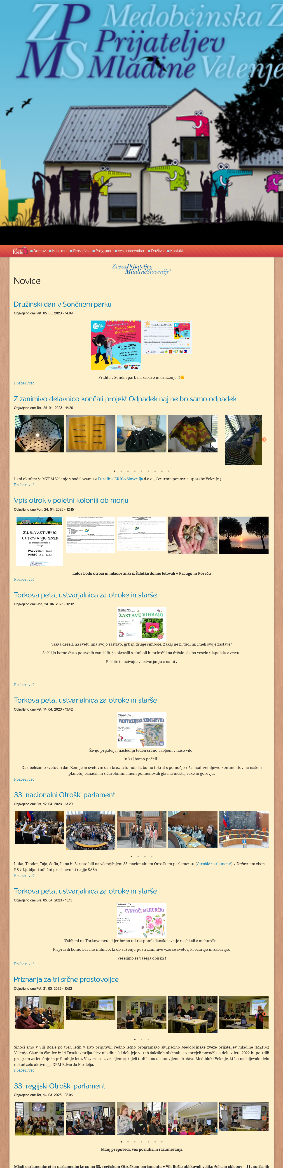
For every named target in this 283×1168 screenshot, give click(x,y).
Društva (157, 250)
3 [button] (128, 471)
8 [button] (162, 471)
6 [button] (148, 471)
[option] (116, 345)
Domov (40, 250)
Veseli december (131, 250)
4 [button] (135, 471)
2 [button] (121, 471)
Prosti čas (81, 250)
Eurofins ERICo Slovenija (120, 479)
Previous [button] (18, 440)
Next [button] (264, 440)
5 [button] (141, 471)
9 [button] (168, 471)
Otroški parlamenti (214, 863)
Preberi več (24, 383)
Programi (103, 250)
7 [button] (155, 471)
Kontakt (177, 250)
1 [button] (114, 471)
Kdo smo (59, 250)
